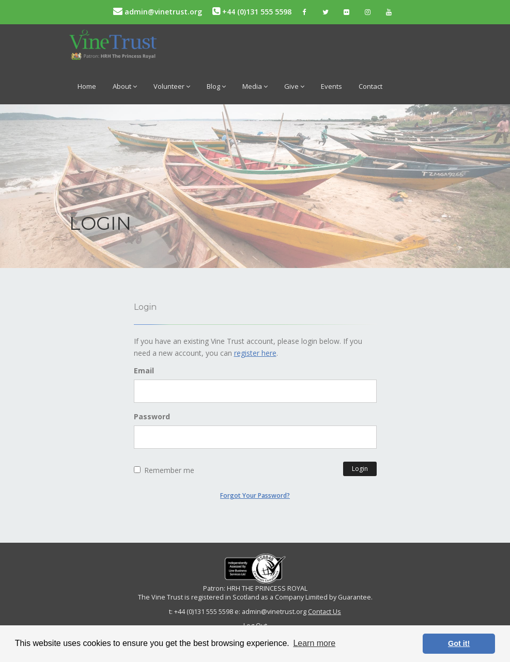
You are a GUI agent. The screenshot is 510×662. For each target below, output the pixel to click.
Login (360, 468)
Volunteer (171, 86)
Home (87, 86)
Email (144, 370)
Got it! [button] (459, 643)
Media (255, 86)
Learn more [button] (314, 643)
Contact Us (324, 611)
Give (294, 86)
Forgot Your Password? (255, 495)
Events (331, 86)
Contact (370, 86)
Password (152, 416)
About (125, 86)
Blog (216, 86)
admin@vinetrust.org (157, 12)
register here (255, 353)
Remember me (164, 470)
